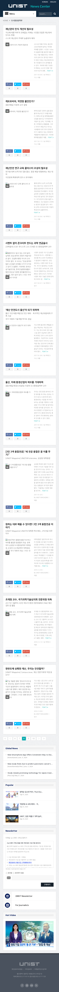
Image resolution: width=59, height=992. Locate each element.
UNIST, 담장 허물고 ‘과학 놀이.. (31, 816)
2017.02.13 (38, 141)
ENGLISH (53, 2)
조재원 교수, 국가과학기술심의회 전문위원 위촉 (29, 599)
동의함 (10, 873)
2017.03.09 (38, 74)
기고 (35, 77)
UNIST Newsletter (23, 896)
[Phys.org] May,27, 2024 (15, 775)
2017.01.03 (38, 494)
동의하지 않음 (19, 873)
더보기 (49, 71)
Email (9, 878)
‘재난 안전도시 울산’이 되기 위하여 (22, 310)
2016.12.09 (38, 711)
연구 (35, 286)
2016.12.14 (38, 642)
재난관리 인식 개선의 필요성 (19, 29)
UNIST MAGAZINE (42, 497)
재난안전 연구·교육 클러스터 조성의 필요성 (27, 168)
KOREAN (45, 2)
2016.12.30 (38, 570)
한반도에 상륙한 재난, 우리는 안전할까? (25, 669)
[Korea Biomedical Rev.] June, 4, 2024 (20, 766)
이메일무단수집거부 (41, 969)
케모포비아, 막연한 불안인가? (20, 101)
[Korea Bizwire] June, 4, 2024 (17, 757)
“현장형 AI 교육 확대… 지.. (29, 804)
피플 (39, 77)
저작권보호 (28, 969)
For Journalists (22, 905)
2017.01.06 (38, 425)
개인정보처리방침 (16, 969)
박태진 (48, 74)
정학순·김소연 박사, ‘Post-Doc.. (31, 792)
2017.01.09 (38, 355)
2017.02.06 (38, 216)
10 (33, 738)
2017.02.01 (38, 283)
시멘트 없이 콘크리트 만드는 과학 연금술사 (27, 243)
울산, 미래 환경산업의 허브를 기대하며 (24, 382)
